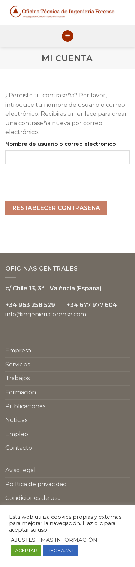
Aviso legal (20, 470)
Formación (20, 392)
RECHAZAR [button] (61, 550)
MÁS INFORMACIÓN (69, 540)
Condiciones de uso (33, 498)
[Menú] (67, 36)
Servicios (17, 364)
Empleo (16, 434)
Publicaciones (25, 406)
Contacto (18, 447)
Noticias (16, 420)
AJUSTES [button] (23, 540)
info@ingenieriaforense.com (45, 314)
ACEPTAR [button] (26, 550)
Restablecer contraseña (56, 208)
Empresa (18, 350)
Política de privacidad (36, 484)
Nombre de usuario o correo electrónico (60, 144)
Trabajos (17, 378)
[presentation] (60, 187)
